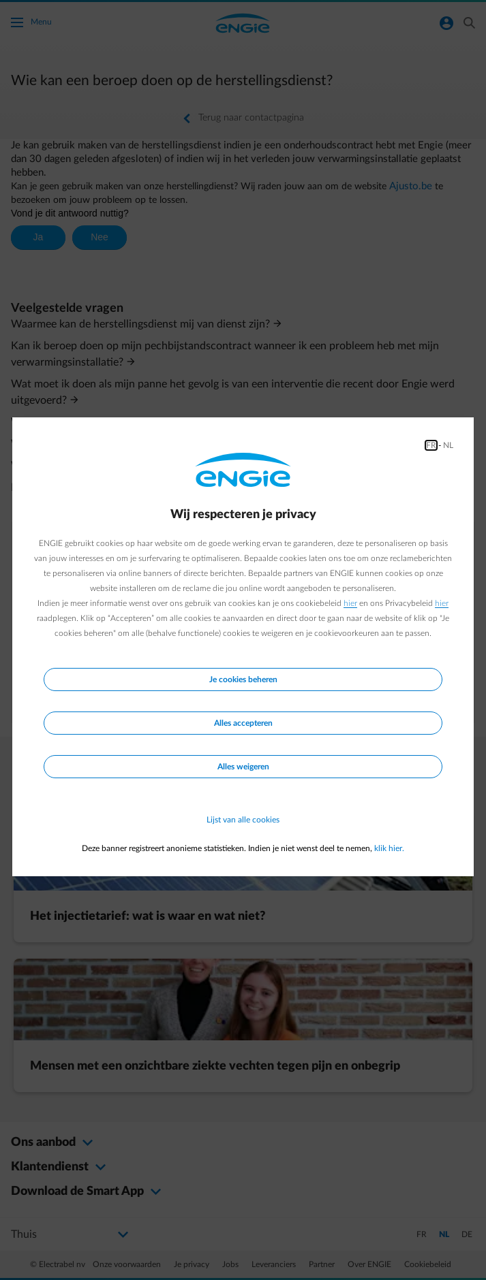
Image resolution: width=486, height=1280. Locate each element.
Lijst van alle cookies (243, 820)
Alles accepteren (243, 723)
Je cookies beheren (243, 679)
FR (431, 445)
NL (448, 445)
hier (350, 603)
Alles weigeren (243, 767)
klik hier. (389, 848)
